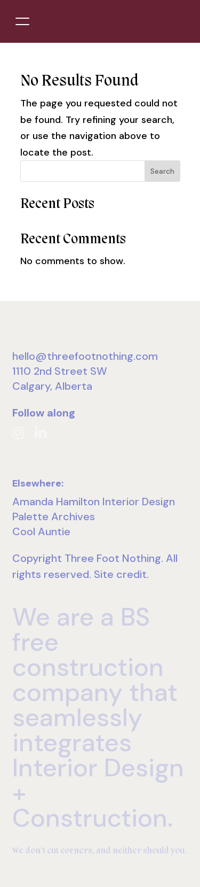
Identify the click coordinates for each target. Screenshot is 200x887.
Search (162, 171)
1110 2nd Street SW (59, 371)
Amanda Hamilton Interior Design (93, 501)
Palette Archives (53, 516)
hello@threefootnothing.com (85, 356)
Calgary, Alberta (52, 386)
